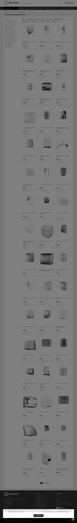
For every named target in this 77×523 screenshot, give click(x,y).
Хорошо (38, 515)
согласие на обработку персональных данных (33, 511)
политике (55, 510)
